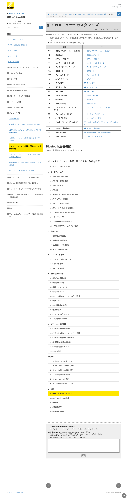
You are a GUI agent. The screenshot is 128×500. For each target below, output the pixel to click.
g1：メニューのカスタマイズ (61, 394)
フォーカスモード (93, 75)
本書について (12, 51)
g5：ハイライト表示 (94, 118)
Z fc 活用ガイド (56, 14)
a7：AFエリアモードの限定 (59, 203)
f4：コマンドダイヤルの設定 (60, 375)
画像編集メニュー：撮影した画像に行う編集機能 (25, 163)
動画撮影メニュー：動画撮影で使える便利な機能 (25, 139)
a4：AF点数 (54, 190)
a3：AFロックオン (56, 185)
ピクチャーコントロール (95, 63)
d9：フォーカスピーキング (96, 114)
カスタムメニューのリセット (60, 167)
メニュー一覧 (12, 56)
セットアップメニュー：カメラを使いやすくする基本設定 (25, 155)
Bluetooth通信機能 (93, 128)
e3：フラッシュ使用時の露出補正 (62, 338)
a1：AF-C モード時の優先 (59, 176)
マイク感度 (91, 91)
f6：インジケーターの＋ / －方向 (61, 384)
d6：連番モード (55, 301)
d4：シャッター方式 (57, 292)
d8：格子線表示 (55, 310)
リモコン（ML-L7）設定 (95, 136)
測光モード (91, 71)
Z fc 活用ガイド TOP (16, 14)
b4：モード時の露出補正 (59, 249)
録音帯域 (90, 100)
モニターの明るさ (93, 122)
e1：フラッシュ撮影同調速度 (60, 329)
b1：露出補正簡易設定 (58, 236)
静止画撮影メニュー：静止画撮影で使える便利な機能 (25, 131)
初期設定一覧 (14, 119)
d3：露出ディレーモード (59, 287)
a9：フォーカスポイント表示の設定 (63, 212)
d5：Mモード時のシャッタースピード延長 (65, 296)
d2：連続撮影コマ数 (57, 283)
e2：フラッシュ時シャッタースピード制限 (65, 333)
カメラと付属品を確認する (17, 45)
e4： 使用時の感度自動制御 (60, 342)
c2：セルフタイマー (57, 264)
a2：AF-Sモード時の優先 (59, 181)
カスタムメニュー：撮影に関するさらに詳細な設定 (25, 147)
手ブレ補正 (91, 83)
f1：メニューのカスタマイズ (61, 361)
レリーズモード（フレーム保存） (99, 108)
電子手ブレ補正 (92, 87)
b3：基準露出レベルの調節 (59, 245)
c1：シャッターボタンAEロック (61, 259)
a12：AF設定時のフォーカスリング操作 (64, 226)
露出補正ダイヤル (93, 55)
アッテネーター (92, 95)
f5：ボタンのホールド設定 (59, 379)
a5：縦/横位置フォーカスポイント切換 (64, 194)
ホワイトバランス (93, 59)
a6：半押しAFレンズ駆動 (59, 199)
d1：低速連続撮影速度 (58, 278)
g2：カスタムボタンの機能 (59, 398)
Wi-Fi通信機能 (91, 132)
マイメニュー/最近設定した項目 (22, 171)
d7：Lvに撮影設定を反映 (59, 305)
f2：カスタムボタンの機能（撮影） (62, 366)
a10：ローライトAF (57, 217)
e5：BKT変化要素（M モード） (61, 347)
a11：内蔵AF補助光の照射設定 (61, 221)
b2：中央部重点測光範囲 (59, 240)
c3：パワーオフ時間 (57, 268)
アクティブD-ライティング (96, 67)
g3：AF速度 (54, 403)
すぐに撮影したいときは (16, 39)
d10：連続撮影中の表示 (58, 319)
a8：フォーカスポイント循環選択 (62, 208)
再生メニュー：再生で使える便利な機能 (24, 124)
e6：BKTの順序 (55, 351)
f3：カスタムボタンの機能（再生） (62, 370)
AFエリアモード (92, 79)
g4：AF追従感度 (56, 407)
